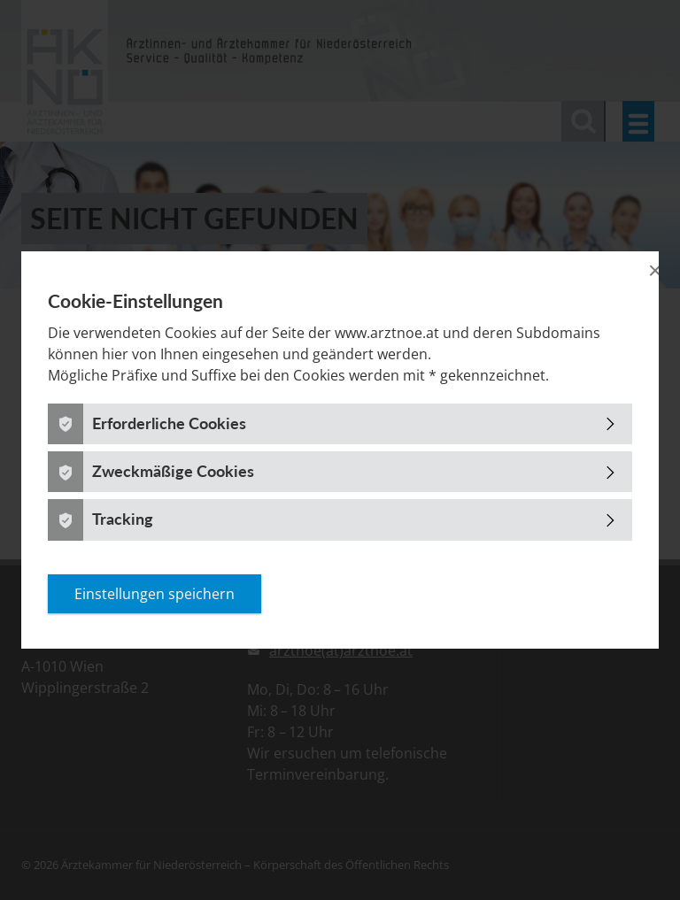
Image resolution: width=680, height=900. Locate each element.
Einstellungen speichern (154, 594)
